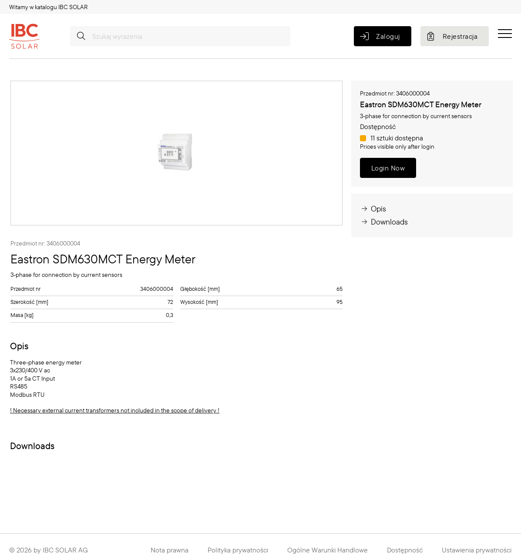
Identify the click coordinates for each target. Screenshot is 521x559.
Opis (373, 209)
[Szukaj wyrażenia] (180, 36)
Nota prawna (169, 549)
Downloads (384, 222)
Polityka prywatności (238, 549)
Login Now (388, 168)
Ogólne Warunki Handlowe (327, 549)
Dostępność (405, 549)
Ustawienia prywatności (476, 549)
